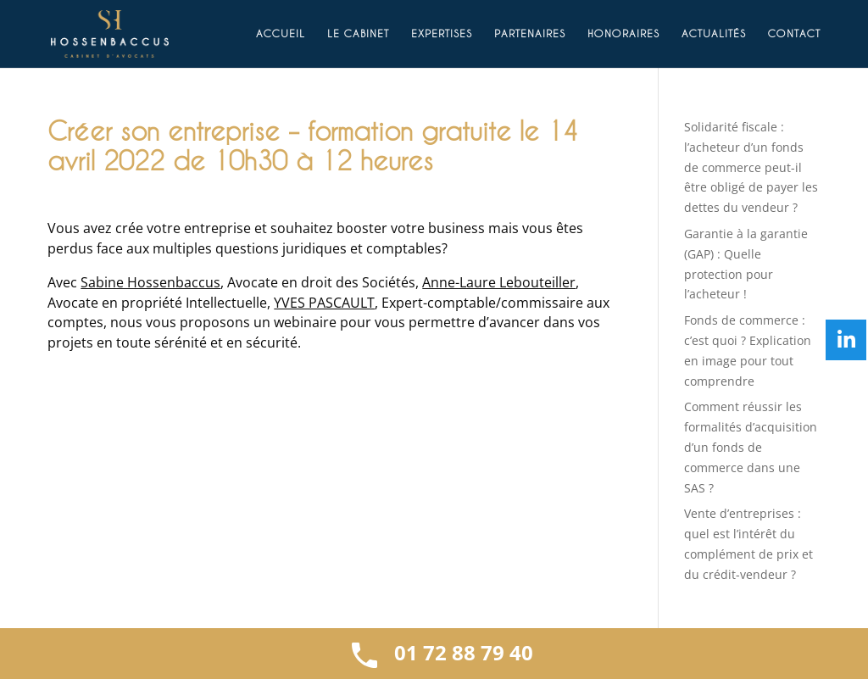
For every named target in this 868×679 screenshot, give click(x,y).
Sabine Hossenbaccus (150, 282)
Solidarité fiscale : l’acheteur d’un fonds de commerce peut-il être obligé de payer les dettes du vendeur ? (751, 167)
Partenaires (529, 33)
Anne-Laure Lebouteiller (499, 282)
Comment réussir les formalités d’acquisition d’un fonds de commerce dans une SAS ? (750, 446)
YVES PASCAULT (324, 302)
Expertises (441, 33)
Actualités (714, 33)
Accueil (280, 33)
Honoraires (623, 33)
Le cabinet (358, 33)
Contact (794, 33)
